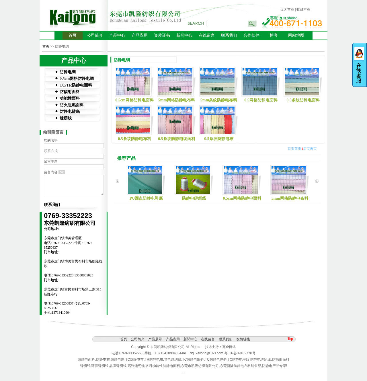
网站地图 (296, 35)
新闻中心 (184, 35)
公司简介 (95, 35)
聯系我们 (226, 339)
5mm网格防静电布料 (176, 100)
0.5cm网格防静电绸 (77, 78)
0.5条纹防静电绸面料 (176, 139)
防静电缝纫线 (194, 198)
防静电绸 (68, 72)
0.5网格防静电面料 (261, 100)
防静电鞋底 (70, 111)
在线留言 (207, 35)
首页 (73, 35)
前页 (297, 149)
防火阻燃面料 (72, 105)
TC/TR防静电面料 (76, 85)
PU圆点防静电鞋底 (146, 198)
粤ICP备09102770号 (239, 353)
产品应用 (140, 35)
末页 (313, 149)
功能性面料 (70, 98)
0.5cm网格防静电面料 (134, 100)
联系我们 (229, 35)
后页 (306, 149)
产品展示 (155, 339)
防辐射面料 (70, 92)
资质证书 (162, 35)
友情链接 (243, 339)
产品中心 (117, 35)
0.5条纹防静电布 (218, 139)
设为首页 (287, 9)
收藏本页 (303, 9)
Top (290, 339)
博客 (274, 35)
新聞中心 (190, 339)
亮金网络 (229, 347)
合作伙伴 (251, 35)
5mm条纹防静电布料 (218, 100)
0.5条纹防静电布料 (134, 139)
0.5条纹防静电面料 (303, 100)
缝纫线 (66, 118)
